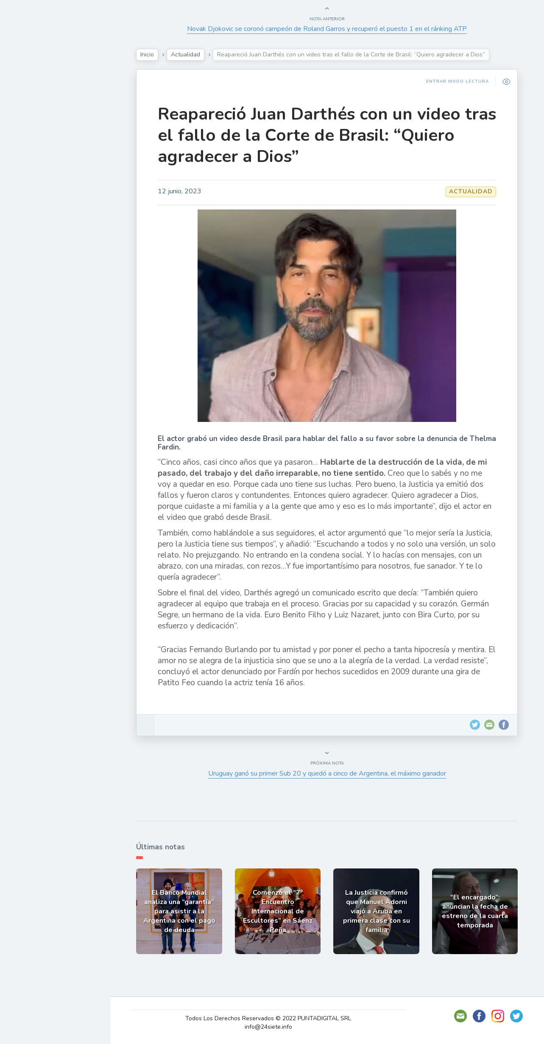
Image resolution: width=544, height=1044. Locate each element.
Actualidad (36, 107)
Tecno (27, 167)
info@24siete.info (271, 1027)
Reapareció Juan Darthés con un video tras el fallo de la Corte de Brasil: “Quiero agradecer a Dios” (329, 135)
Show (27, 127)
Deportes (33, 206)
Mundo (29, 186)
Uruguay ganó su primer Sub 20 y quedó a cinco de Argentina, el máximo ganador (329, 773)
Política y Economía (51, 147)
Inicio (149, 54)
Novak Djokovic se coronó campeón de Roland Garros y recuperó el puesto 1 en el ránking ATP (329, 28)
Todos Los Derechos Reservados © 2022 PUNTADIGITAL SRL (271, 1018)
